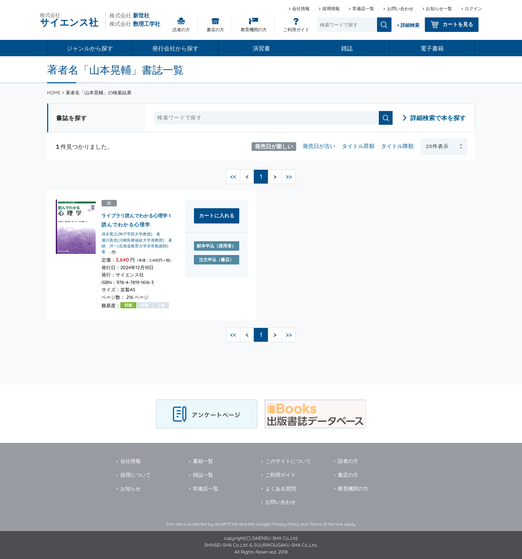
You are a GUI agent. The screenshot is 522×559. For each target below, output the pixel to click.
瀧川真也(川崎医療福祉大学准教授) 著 (137, 240)
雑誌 (347, 48)
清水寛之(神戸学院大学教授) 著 (131, 234)
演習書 (261, 48)
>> (289, 176)
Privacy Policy (285, 524)
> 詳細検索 (408, 25)
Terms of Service (326, 524)
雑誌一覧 (203, 475)
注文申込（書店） (216, 259)
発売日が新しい (274, 146)
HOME (54, 92)
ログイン (473, 8)
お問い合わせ (400, 8)
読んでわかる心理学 (126, 224)
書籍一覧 (203, 461)
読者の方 (181, 29)
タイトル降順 (397, 146)
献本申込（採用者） (216, 245)
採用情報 (331, 8)
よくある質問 (280, 488)
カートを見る (458, 24)
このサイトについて (288, 461)
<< (233, 176)
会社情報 (301, 8)
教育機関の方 (254, 29)
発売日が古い (319, 146)
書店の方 (215, 29)
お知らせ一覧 (439, 8)
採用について (135, 475)
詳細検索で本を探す (438, 118)
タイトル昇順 (358, 146)
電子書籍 (432, 48)
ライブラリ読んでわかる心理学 (134, 215)
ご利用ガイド (296, 29)
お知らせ (130, 488)
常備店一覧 (363, 8)
